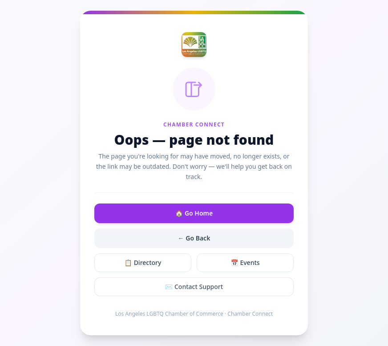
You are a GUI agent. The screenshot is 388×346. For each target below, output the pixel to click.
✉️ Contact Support (194, 286)
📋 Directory (143, 262)
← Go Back (194, 238)
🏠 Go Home (194, 213)
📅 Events (244, 262)
